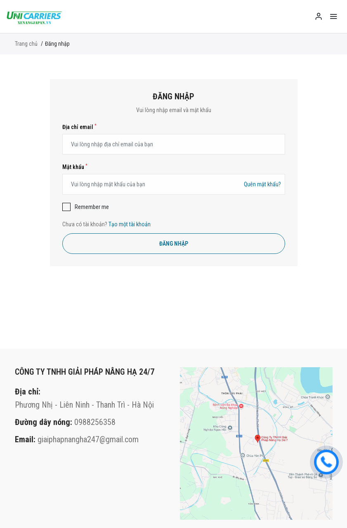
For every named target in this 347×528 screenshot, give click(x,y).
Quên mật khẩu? (262, 184)
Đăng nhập (173, 243)
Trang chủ (26, 43)
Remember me (92, 207)
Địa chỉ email (79, 127)
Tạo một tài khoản (130, 224)
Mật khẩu (74, 167)
